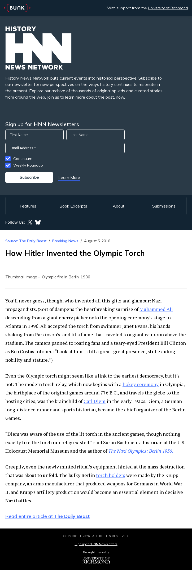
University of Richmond (168, 8)
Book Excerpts (73, 206)
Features (28, 206)
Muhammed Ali (156, 309)
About (118, 206)
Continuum (22, 158)
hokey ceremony (141, 384)
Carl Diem (95, 401)
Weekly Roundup (28, 165)
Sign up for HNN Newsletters (96, 544)
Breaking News (65, 240)
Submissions (164, 206)
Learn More (69, 177)
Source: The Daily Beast (25, 240)
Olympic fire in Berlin (60, 276)
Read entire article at (47, 516)
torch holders (110, 475)
